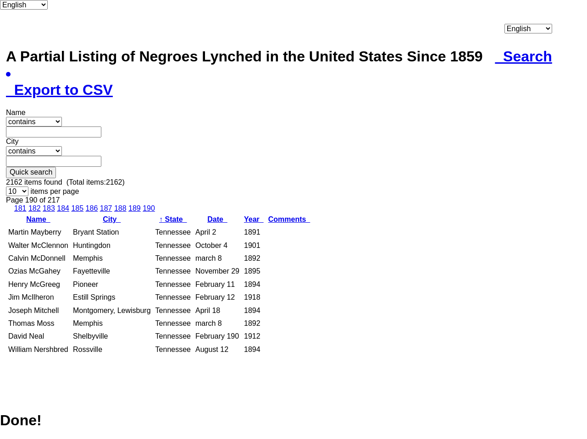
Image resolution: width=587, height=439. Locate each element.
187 (106, 208)
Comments (289, 219)
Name (38, 219)
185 (77, 208)
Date (217, 219)
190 (149, 208)
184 (63, 208)
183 (49, 208)
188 (120, 208)
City (112, 219)
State (173, 219)
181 (20, 208)
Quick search (31, 172)
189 (134, 208)
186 (92, 208)
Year (254, 219)
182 (34, 208)
